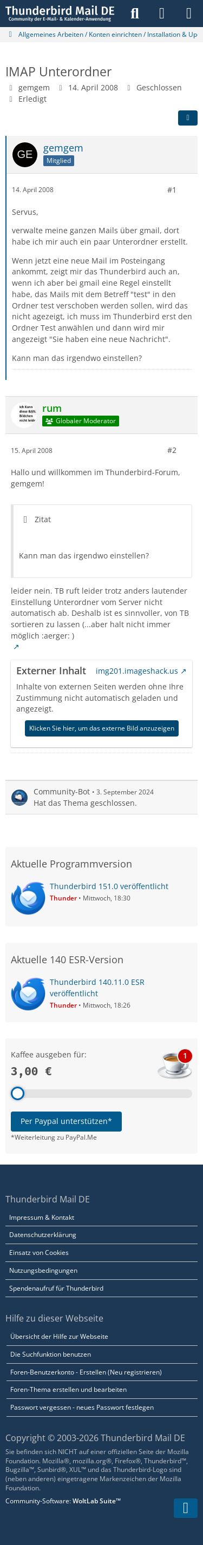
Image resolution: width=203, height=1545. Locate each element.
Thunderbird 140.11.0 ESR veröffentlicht (97, 987)
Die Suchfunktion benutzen (50, 1354)
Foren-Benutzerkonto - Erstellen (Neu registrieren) (86, 1372)
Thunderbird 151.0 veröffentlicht (109, 886)
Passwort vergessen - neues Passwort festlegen (82, 1407)
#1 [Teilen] (171, 190)
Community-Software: (63, 1500)
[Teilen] (188, 118)
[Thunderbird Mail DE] (59, 13)
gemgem (34, 87)
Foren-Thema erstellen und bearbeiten (68, 1389)
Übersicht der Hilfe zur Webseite (59, 1336)
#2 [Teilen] (171, 450)
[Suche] (135, 13)
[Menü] (189, 13)
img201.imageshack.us (137, 671)
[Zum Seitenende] (186, 1508)
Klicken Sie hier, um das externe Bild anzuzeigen (101, 728)
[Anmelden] (162, 13)
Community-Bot (62, 791)
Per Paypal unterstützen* (66, 1121)
